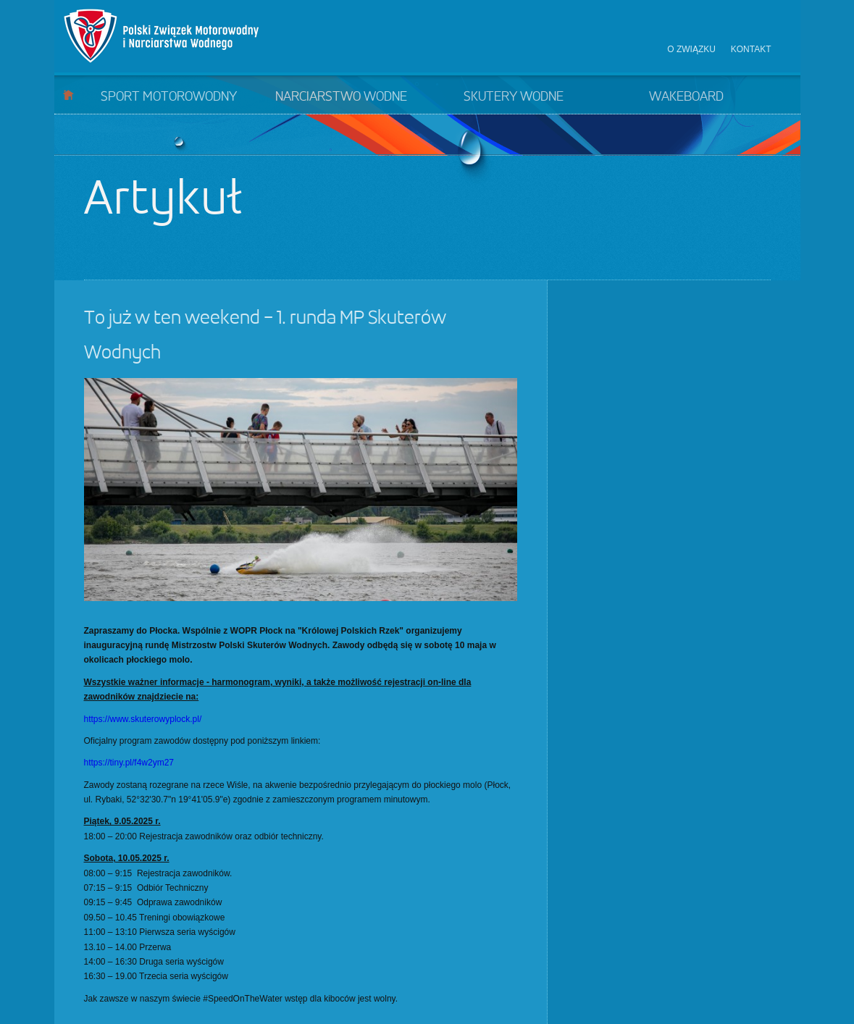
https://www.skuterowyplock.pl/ (143, 719)
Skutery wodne (514, 97)
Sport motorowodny (169, 97)
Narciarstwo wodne (341, 97)
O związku (691, 49)
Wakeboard (686, 97)
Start (68, 94)
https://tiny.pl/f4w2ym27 (129, 762)
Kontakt (751, 49)
